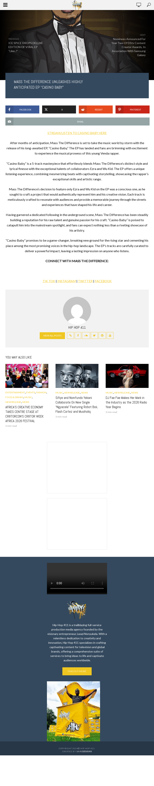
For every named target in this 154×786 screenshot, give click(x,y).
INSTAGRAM (66, 281)
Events (30, 392)
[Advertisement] (77, 466)
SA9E (84, 751)
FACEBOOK (103, 281)
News (25, 402)
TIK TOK (48, 281)
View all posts (52, 335)
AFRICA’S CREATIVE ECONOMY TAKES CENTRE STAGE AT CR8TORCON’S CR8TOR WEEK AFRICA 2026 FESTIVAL (22, 414)
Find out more (77, 670)
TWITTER (85, 281)
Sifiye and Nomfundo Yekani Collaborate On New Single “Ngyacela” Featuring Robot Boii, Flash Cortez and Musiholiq (75, 404)
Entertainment (15, 392)
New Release (13, 402)
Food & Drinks (14, 397)
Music (28, 397)
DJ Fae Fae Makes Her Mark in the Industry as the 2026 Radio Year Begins (126, 402)
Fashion (41, 392)
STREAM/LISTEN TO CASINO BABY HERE (77, 133)
